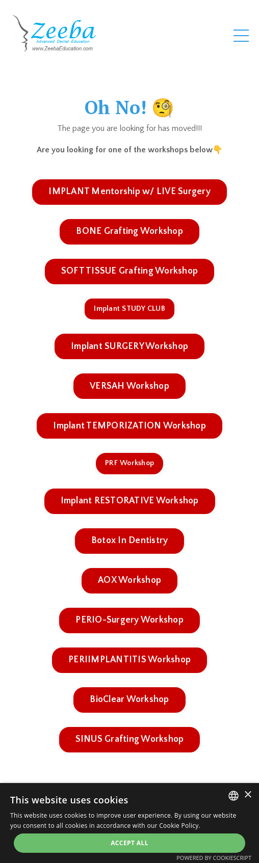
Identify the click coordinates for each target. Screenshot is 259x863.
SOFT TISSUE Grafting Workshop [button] (129, 271)
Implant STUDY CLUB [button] (129, 309)
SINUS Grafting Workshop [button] (129, 739)
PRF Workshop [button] (129, 463)
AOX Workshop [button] (129, 580)
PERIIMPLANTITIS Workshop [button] (129, 660)
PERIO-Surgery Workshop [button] (129, 620)
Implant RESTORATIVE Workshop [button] (130, 501)
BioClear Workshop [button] (129, 699)
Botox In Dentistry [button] (129, 540)
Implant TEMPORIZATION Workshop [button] (129, 426)
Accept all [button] (129, 843)
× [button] (247, 795)
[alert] (129, 823)
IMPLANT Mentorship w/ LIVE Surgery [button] (129, 191)
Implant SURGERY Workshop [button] (129, 346)
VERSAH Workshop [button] (129, 386)
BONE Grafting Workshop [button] (129, 231)
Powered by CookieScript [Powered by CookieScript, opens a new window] (213, 857)
